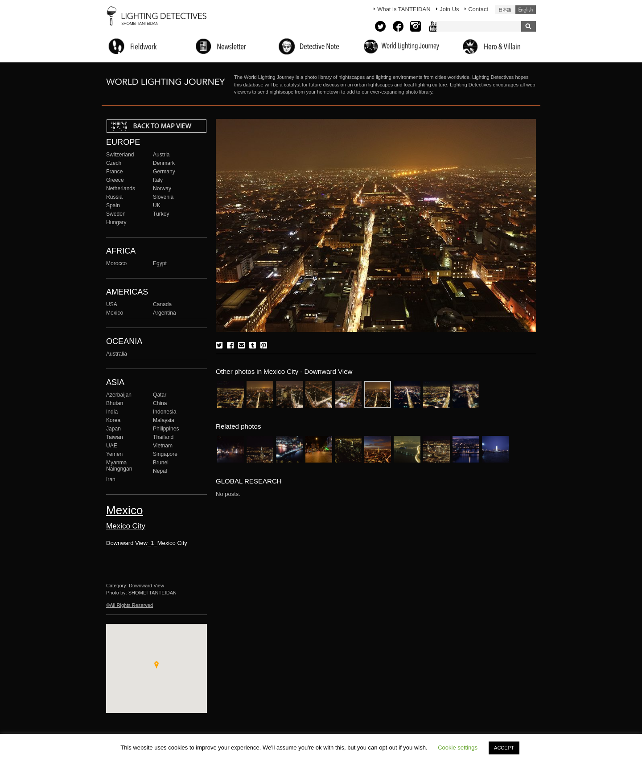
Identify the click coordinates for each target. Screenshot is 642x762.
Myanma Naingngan (119, 465)
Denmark (164, 163)
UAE (111, 445)
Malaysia (163, 420)
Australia (116, 354)
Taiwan (114, 437)
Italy (158, 180)
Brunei (161, 462)
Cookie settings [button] (457, 747)
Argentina (164, 313)
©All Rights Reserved (129, 605)
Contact (478, 9)
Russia (114, 197)
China (160, 403)
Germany (164, 171)
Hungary (116, 222)
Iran (110, 479)
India (112, 412)
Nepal (160, 471)
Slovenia (163, 197)
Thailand (163, 437)
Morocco (116, 263)
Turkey (161, 214)
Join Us (449, 9)
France (114, 171)
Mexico (114, 313)
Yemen (114, 454)
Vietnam (163, 445)
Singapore (165, 454)
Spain (113, 205)
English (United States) (525, 9)
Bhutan (114, 403)
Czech (113, 163)
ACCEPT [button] (504, 747)
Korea (113, 420)
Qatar (159, 395)
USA (111, 304)
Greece (115, 180)
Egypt (160, 263)
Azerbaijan (119, 395)
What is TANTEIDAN (403, 9)
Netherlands (120, 188)
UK (156, 205)
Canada (162, 304)
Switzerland (120, 155)
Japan (113, 429)
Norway (162, 188)
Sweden (116, 214)
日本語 (505, 9)
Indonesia (164, 412)
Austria (161, 155)
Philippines (166, 429)
